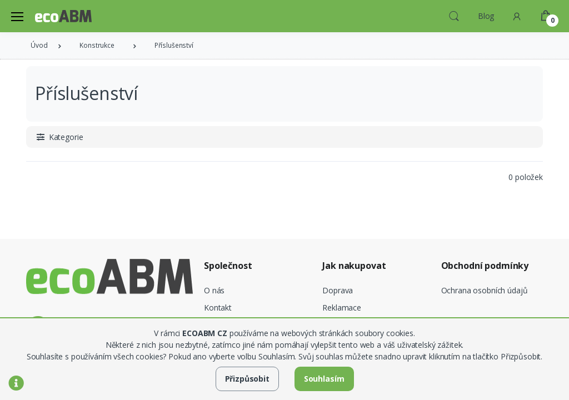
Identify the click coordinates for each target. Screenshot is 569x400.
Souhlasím (324, 378)
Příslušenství (173, 45)
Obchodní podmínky (485, 266)
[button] (454, 15)
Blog (486, 16)
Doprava (337, 290)
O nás (214, 290)
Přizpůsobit (247, 378)
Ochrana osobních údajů (484, 290)
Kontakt (218, 307)
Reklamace (341, 307)
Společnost (228, 266)
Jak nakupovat (354, 266)
